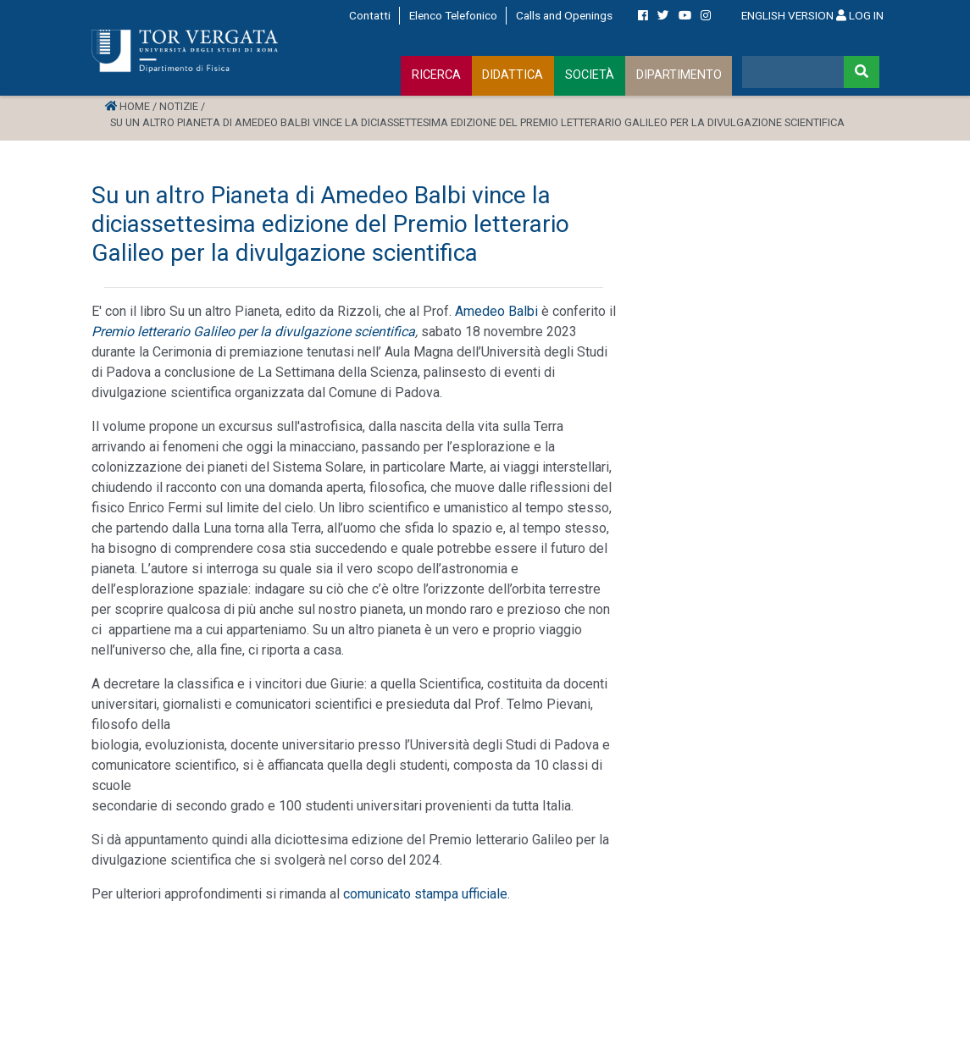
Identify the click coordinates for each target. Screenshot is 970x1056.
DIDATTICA (512, 75)
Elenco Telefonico (453, 15)
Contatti (370, 15)
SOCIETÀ (589, 75)
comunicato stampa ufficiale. (426, 894)
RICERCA (436, 75)
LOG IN (860, 15)
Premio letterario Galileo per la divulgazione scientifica (253, 331)
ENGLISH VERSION (787, 15)
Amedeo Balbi (496, 311)
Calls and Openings (564, 15)
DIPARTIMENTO (679, 75)
